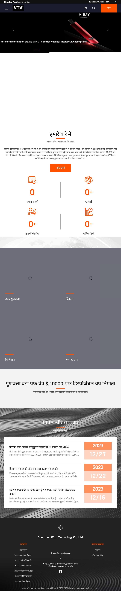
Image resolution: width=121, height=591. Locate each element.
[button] (13, 29)
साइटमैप (97, 550)
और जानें (60, 168)
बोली (109, 8)
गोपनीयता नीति (97, 555)
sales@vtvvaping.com (99, 2)
